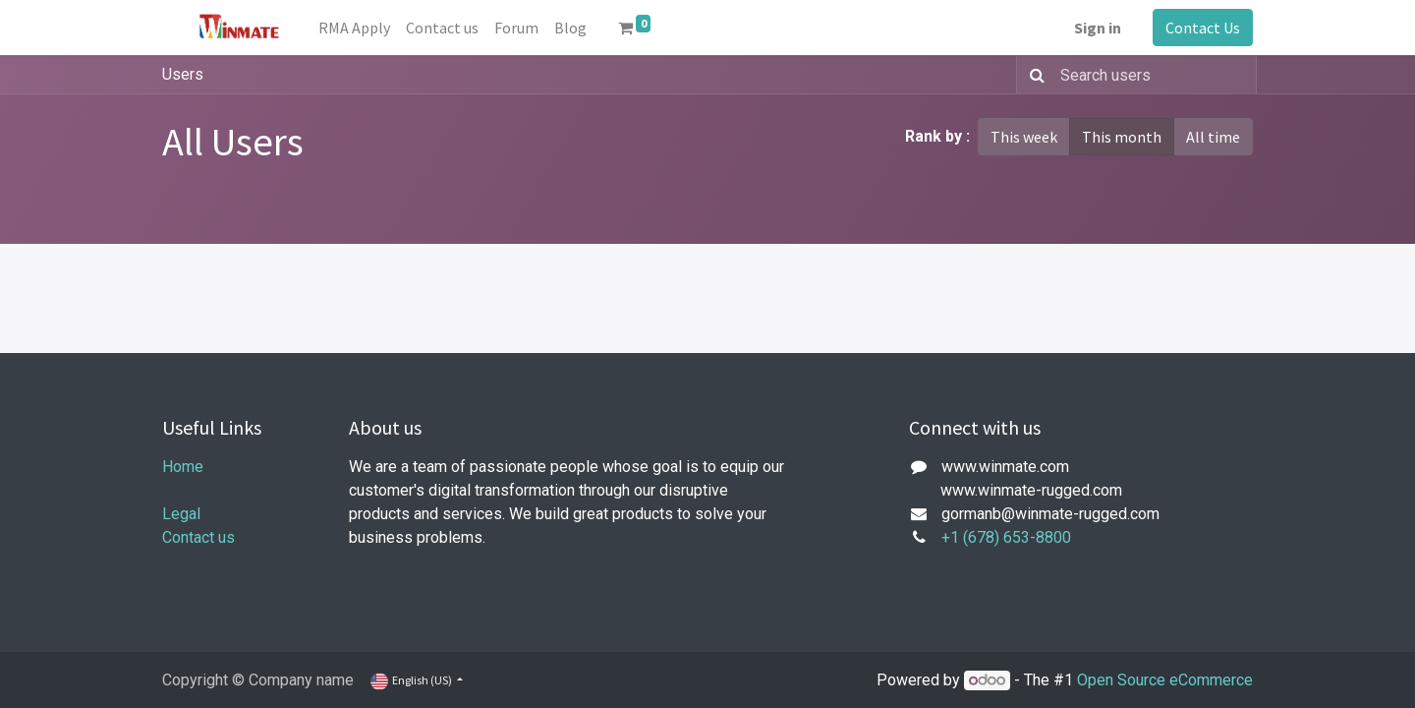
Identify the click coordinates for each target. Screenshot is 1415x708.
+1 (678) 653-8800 (1006, 537)
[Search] (1033, 74)
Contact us (198, 537)
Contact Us (1202, 27)
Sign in (1097, 27)
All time (1213, 137)
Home (182, 466)
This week (1023, 137)
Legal (181, 513)
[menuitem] (354, 27)
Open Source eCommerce (1165, 680)
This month (1121, 137)
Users (182, 74)
